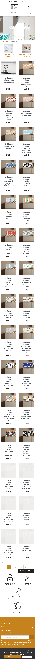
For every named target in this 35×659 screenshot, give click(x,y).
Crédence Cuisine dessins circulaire (26, 314)
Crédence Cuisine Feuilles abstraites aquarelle (8, 550)
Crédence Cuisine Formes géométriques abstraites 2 (9, 415)
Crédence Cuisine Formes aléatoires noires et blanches (26, 450)
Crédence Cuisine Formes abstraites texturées (26, 484)
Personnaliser (27, 657)
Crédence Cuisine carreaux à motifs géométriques (9, 182)
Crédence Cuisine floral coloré (8, 146)
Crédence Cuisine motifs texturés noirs (26, 181)
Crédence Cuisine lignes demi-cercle (9, 314)
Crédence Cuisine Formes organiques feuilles (26, 381)
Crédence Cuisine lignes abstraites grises (8, 346)
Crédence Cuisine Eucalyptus (26, 548)
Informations (6, 630)
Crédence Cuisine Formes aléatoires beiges (9, 484)
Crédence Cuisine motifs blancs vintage (26, 249)
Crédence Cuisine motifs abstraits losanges (9, 282)
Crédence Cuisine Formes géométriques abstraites (26, 414)
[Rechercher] (20, 12)
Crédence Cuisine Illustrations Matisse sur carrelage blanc (26, 347)
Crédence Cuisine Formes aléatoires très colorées (9, 450)
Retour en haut (25, 571)
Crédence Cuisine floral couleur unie (26, 113)
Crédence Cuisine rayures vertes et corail (26, 216)
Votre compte (6, 627)
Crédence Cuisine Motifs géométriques (26, 82)
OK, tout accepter (12, 657)
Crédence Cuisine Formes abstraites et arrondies (9, 517)
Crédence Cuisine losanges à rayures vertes (26, 282)
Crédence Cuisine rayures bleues (9, 215)
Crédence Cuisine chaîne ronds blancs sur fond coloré (26, 148)
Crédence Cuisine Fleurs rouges (26, 516)
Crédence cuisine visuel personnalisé (8, 80)
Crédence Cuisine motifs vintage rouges (9, 249)
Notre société (6, 623)
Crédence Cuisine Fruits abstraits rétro (9, 115)
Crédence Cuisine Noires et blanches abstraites (8, 381)
